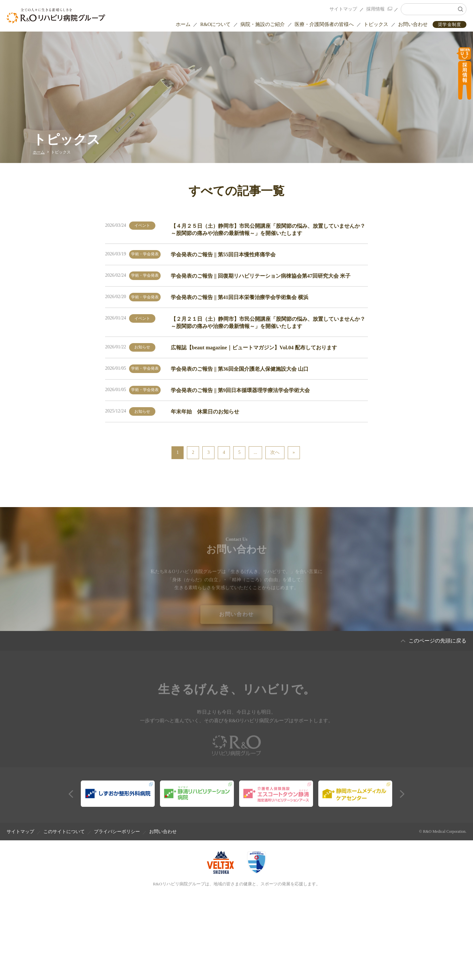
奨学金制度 (450, 24)
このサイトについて (64, 831)
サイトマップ (343, 9)
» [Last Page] (294, 452)
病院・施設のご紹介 (262, 24)
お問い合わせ (413, 24)
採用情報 (375, 9)
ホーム (183, 24)
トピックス (376, 24)
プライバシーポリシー (117, 831)
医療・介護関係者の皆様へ (324, 24)
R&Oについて (215, 24)
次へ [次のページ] (275, 452)
